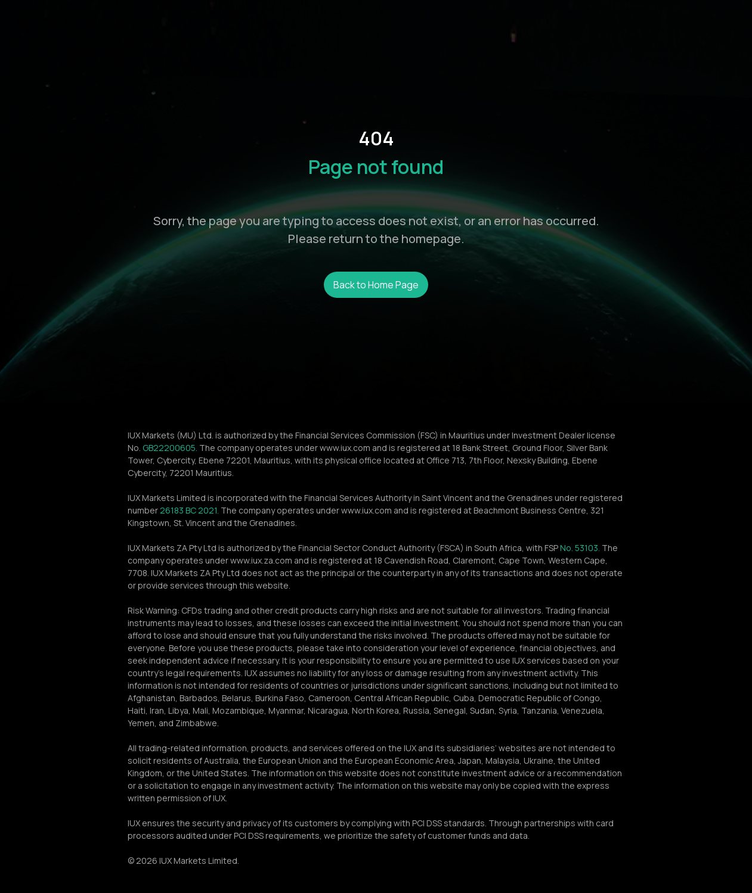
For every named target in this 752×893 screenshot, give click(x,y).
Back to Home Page (376, 284)
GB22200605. (170, 447)
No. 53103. (580, 547)
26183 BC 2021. (189, 510)
